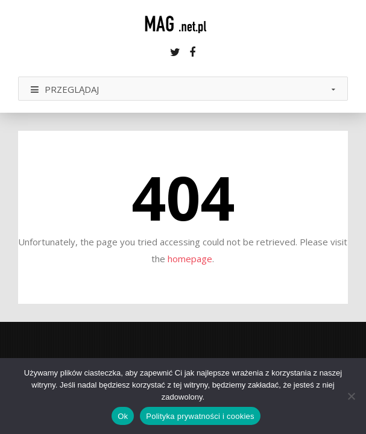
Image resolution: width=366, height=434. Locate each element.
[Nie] (351, 396)
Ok (123, 416)
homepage (190, 259)
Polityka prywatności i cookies (200, 416)
